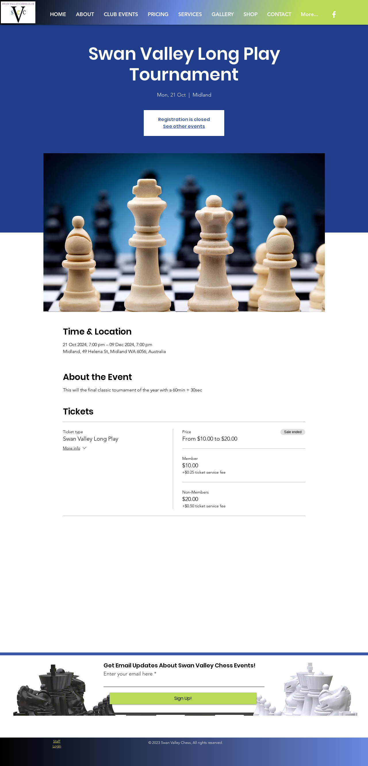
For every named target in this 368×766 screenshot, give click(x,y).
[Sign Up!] (183, 698)
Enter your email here (128, 673)
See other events (184, 126)
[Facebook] (333, 14)
